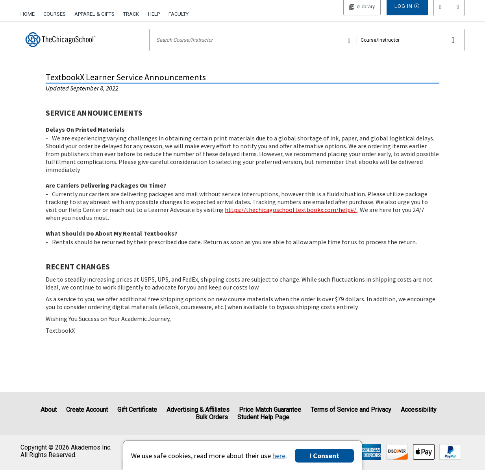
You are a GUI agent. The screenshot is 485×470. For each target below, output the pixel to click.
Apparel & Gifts (94, 14)
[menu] (449, 14)
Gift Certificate (137, 409)
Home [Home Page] (27, 14)
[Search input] (307, 50)
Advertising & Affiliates (198, 409)
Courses (54, 14)
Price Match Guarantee (270, 409)
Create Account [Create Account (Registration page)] (87, 409)
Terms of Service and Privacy (351, 409)
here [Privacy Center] (278, 455)
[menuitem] (29, 13)
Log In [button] (362, 13)
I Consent (324, 455)
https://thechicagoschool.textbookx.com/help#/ (291, 220)
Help (154, 14)
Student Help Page (263, 417)
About (49, 409)
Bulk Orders (212, 417)
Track (131, 14)
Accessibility (419, 409)
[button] (449, 14)
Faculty (178, 14)
